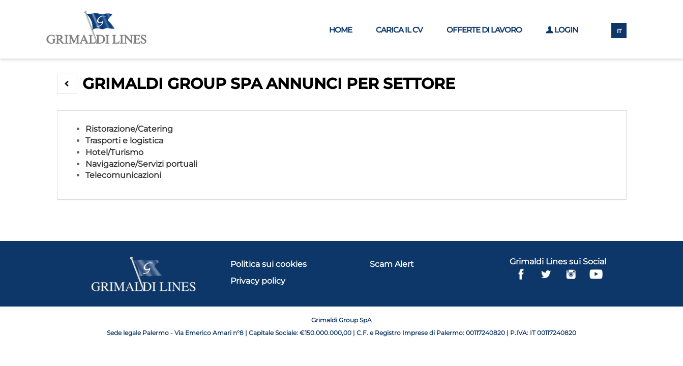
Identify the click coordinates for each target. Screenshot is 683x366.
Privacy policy (257, 281)
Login (562, 30)
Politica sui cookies (268, 264)
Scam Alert (392, 264)
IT (619, 31)
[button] (67, 84)
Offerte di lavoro (484, 30)
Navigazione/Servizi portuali (141, 164)
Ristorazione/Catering (129, 129)
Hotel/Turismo (114, 152)
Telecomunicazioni (123, 175)
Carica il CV (399, 30)
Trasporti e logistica (124, 140)
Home (340, 30)
